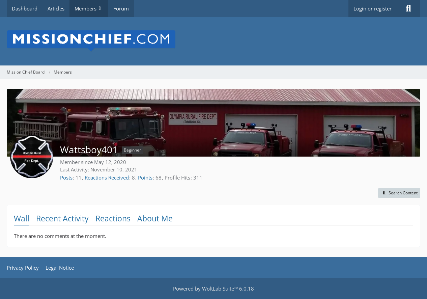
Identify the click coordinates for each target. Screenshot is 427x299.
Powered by (213, 288)
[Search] (408, 8)
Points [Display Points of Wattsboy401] (145, 177)
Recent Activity (62, 218)
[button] (399, 193)
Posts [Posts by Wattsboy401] (66, 177)
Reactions (113, 218)
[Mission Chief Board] (213, 41)
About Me (155, 218)
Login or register (372, 8)
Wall (21, 218)
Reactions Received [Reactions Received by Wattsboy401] (107, 177)
